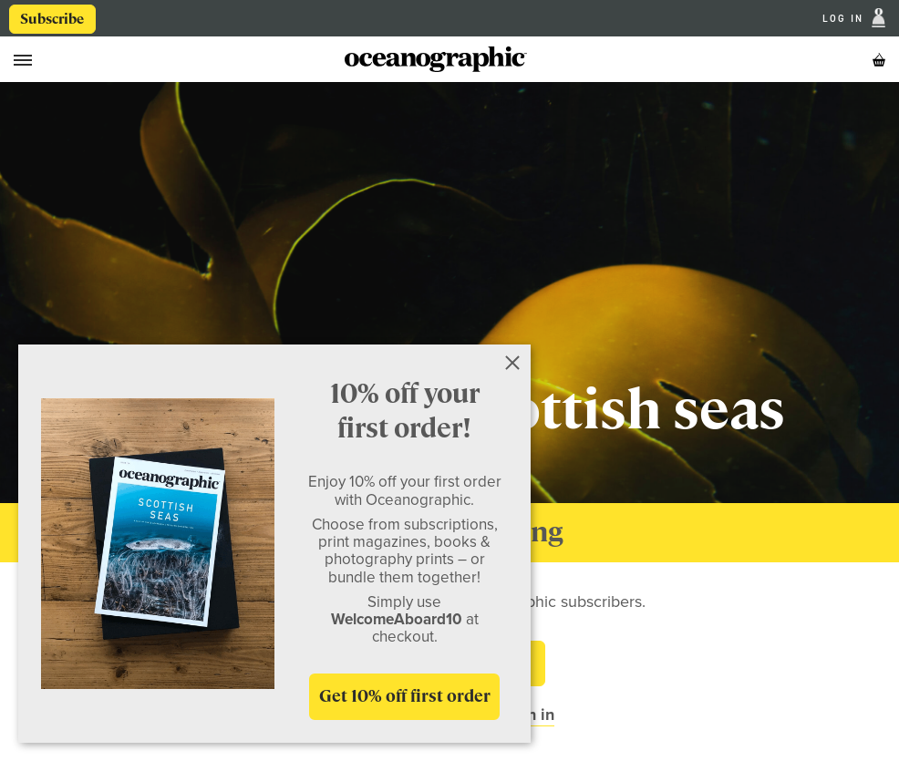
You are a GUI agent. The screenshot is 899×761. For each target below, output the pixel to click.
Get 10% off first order (405, 695)
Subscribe (52, 19)
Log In (845, 19)
